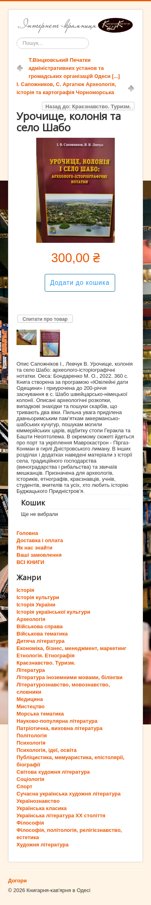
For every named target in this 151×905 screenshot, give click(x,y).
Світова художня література (53, 772)
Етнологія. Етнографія (45, 655)
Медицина (30, 699)
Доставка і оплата (40, 540)
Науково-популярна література (57, 721)
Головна (27, 533)
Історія (25, 590)
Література (31, 670)
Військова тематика (42, 634)
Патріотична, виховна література (59, 728)
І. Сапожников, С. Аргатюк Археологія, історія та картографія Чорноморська (66, 88)
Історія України (36, 605)
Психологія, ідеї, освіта (47, 750)
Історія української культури (53, 612)
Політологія (32, 735)
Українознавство (38, 801)
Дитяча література (40, 641)
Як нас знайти (34, 548)
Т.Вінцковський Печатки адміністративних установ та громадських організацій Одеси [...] (74, 68)
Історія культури (38, 597)
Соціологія (30, 779)
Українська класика (41, 808)
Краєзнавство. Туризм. (46, 663)
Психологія (31, 743)
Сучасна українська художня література (68, 794)
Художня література (42, 845)
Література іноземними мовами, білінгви (69, 677)
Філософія (30, 823)
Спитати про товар (45, 319)
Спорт (24, 786)
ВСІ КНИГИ (30, 562)
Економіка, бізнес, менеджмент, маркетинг (71, 648)
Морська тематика (40, 714)
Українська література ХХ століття (61, 815)
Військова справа (39, 626)
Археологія (31, 619)
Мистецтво (31, 706)
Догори (17, 881)
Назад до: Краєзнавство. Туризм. (88, 106)
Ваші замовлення (39, 555)
